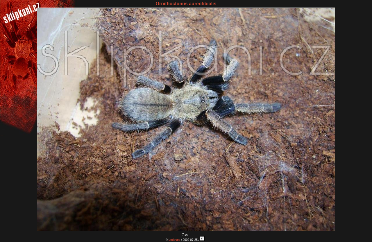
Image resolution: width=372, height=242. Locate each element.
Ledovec (174, 239)
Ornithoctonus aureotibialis (186, 3)
